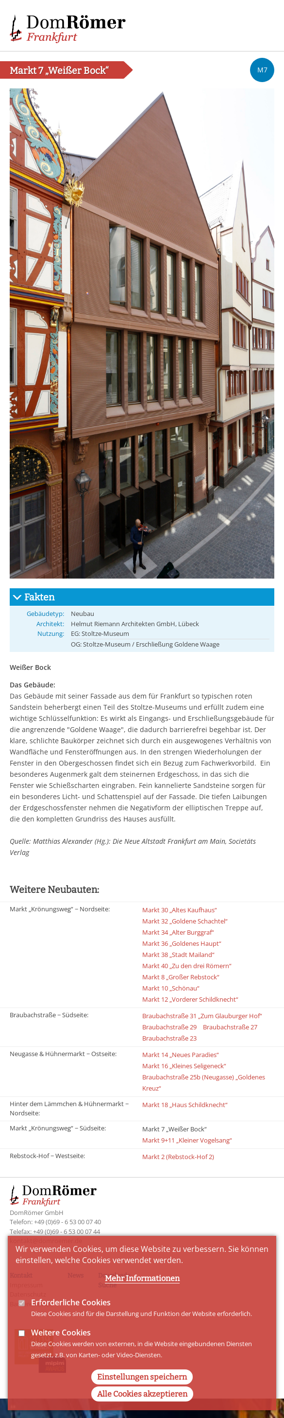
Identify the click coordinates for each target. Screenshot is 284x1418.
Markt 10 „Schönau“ (171, 988)
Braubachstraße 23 (169, 1038)
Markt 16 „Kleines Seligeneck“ (184, 1065)
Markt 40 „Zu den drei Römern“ (187, 965)
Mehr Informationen (142, 1297)
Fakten (39, 597)
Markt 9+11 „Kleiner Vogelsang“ (187, 1140)
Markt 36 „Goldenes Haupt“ (181, 943)
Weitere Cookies (61, 1351)
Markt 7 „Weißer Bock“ (174, 1129)
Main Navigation (259, 24)
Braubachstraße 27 (230, 1027)
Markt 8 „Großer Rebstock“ (180, 977)
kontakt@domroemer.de (46, 1240)
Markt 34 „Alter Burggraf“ (178, 932)
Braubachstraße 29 (169, 1027)
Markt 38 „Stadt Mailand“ (178, 954)
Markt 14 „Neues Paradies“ (180, 1054)
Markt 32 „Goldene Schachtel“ (185, 921)
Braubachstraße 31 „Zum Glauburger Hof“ (202, 1015)
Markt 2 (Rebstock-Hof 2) (178, 1156)
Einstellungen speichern (142, 1396)
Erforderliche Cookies (71, 1321)
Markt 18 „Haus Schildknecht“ (185, 1104)
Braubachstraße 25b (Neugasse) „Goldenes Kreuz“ (203, 1083)
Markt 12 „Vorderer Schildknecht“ (190, 999)
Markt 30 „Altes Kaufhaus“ (179, 909)
